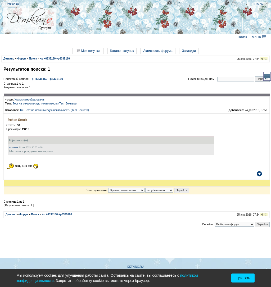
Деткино (8, 58)
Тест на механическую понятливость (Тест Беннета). (45, 103)
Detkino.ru (12, 4)
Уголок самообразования (30, 99)
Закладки (189, 51)
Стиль (259, 4)
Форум (21, 58)
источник (13, 147)
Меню (259, 37)
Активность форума (157, 51)
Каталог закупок (122, 51)
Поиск (242, 37)
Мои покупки (88, 51)
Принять (243, 278)
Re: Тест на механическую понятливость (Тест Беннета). (54, 110)
